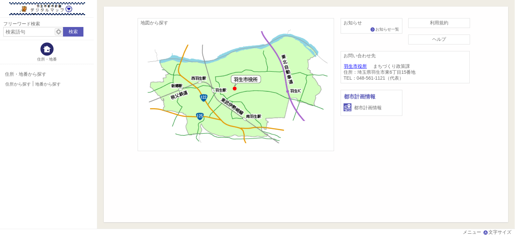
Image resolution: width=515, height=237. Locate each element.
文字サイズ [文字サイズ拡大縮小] (499, 232)
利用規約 (439, 22)
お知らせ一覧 (387, 29)
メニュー (472, 232)
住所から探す (18, 84)
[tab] (47, 52)
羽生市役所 (355, 66)
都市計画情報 (359, 96)
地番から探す (48, 84)
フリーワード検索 (21, 23)
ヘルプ (439, 39)
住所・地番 (47, 59)
